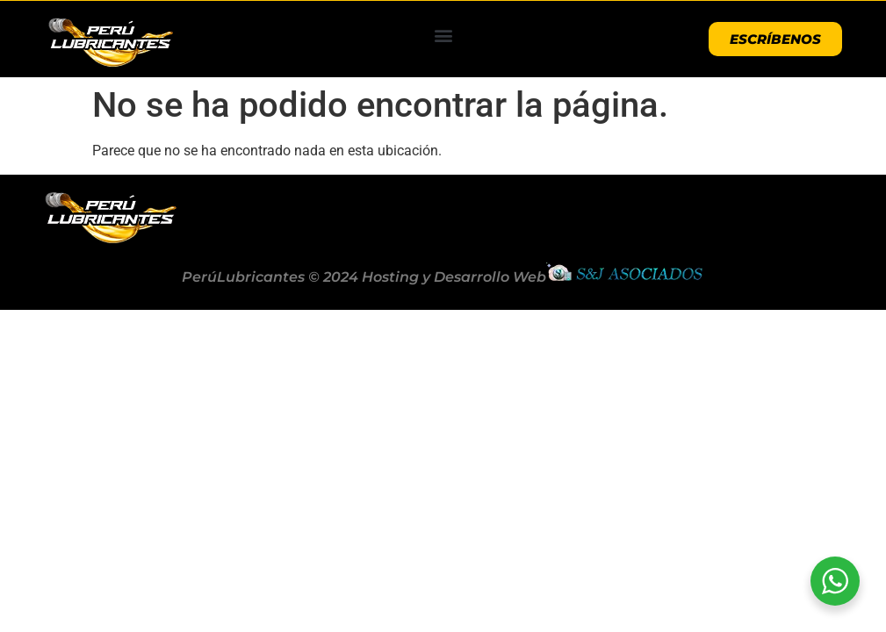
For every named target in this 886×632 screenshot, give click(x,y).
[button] (443, 34)
